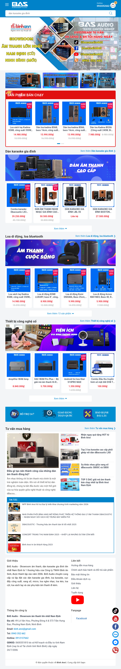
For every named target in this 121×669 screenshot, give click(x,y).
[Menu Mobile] (7, 4)
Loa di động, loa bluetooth (24, 236)
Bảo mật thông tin (80, 574)
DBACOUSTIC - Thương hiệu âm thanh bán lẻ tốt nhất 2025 (49, 524)
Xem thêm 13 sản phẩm (59, 313)
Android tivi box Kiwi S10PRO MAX (74, 380)
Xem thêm (59, 228)
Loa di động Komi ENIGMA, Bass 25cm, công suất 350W (74, 295)
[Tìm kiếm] (111, 13)
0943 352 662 (18, 633)
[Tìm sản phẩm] (55, 13)
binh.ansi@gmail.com (25, 629)
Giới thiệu (76, 583)
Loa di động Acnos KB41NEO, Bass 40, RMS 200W (102, 295)
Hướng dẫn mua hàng (82, 565)
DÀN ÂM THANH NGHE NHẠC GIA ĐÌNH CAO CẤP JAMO (46, 210)
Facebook (81, 618)
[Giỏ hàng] (113, 5)
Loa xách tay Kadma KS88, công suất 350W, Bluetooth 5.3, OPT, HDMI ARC (20, 129)
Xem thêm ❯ (98, 151)
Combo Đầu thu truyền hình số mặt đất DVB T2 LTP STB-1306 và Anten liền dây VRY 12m (102, 380)
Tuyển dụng (77, 592)
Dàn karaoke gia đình (20, 151)
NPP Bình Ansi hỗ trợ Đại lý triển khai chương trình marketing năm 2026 (55, 504)
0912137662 (22, 638)
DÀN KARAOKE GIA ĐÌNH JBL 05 (74, 210)
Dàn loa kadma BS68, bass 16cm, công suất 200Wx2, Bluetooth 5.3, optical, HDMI (47, 129)
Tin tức (13, 500)
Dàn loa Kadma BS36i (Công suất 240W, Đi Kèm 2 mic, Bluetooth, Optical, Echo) (101, 129)
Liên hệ (74, 588)
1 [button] (58, 143)
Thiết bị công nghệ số (21, 321)
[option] (60, 43)
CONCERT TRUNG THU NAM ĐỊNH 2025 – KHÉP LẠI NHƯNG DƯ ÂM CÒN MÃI (58, 534)
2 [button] (62, 143)
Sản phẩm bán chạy (25, 95)
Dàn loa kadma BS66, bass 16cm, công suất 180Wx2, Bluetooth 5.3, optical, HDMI (74, 129)
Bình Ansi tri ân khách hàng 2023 (37, 544)
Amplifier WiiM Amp (19, 379)
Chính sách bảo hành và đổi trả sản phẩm (92, 570)
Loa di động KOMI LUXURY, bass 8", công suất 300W (46, 295)
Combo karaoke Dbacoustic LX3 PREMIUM (18, 210)
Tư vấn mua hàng (17, 429)
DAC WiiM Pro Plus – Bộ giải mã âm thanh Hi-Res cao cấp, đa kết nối (46, 380)
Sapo (83, 662)
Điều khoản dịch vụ (80, 579)
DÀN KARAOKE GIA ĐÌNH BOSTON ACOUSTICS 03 (102, 210)
